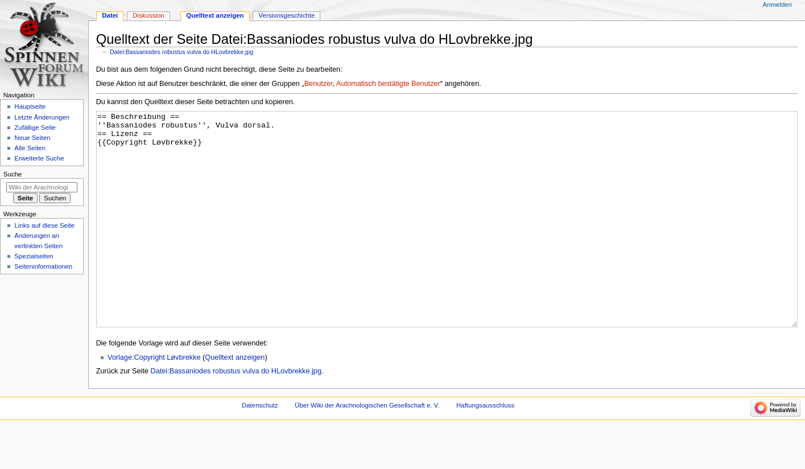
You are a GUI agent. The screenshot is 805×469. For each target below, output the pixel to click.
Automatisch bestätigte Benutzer (388, 84)
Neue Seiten (32, 137)
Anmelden (777, 4)
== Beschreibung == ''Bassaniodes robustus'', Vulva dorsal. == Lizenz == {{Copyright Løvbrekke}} (447, 240)
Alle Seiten (30, 148)
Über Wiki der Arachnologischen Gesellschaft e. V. (367, 448)
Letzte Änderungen (41, 117)
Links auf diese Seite (44, 225)
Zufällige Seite (35, 127)
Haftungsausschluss (485, 448)
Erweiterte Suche (39, 158)
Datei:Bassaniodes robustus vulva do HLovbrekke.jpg (181, 51)
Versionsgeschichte (287, 15)
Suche (12, 174)
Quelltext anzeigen (235, 400)
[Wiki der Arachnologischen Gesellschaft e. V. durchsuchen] (41, 187)
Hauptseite (30, 106)
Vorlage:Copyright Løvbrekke (154, 400)
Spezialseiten (33, 256)
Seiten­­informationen (43, 266)
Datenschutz (260, 448)
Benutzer (318, 84)
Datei (110, 15)
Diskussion (148, 15)
